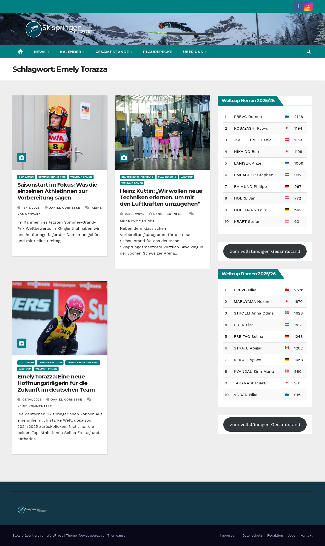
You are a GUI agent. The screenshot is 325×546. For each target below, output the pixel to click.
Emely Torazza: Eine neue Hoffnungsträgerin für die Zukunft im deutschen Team (56, 383)
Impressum (228, 535)
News (40, 52)
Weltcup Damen (81, 176)
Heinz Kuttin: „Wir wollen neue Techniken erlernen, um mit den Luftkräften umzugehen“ (161, 197)
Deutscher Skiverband (137, 176)
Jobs (291, 535)
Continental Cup (50, 362)
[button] (309, 51)
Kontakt (306, 535)
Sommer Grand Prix (52, 176)
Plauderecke (157, 52)
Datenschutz (252, 535)
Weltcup (187, 176)
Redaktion (275, 535)
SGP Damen (26, 176)
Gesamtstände (113, 52)
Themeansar (117, 535)
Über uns (193, 52)
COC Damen (26, 362)
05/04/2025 (32, 399)
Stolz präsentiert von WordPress (38, 535)
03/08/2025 (135, 214)
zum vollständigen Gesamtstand (265, 251)
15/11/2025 (31, 207)
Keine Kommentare (137, 220)
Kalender (71, 52)
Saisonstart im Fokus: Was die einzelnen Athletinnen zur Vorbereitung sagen (57, 191)
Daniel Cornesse (63, 207)
